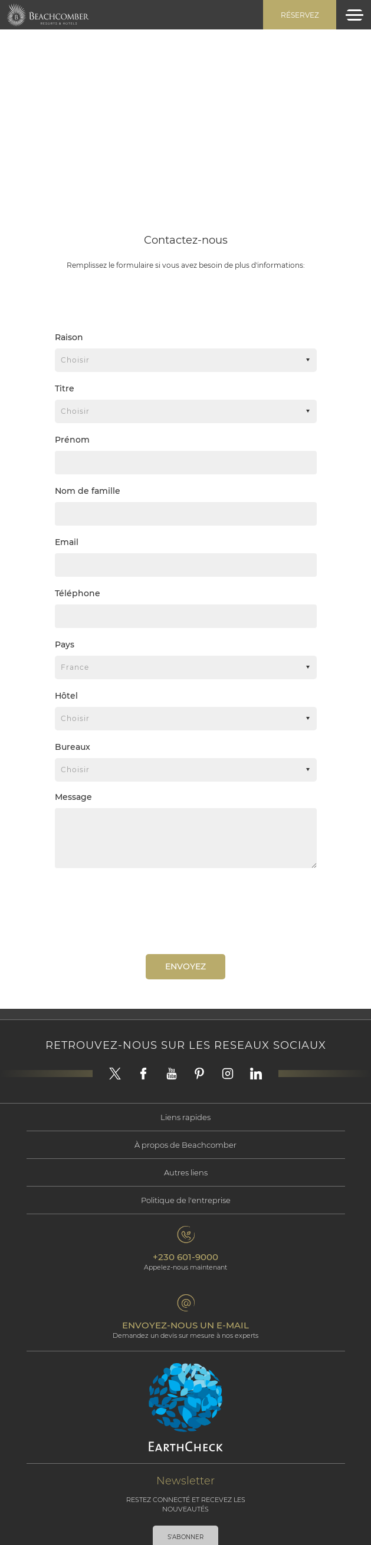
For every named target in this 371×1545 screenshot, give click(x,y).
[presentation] (145, 910)
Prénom (72, 439)
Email (66, 542)
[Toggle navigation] (354, 15)
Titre (64, 388)
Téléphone (77, 593)
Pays (64, 644)
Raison (69, 337)
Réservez (300, 15)
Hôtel (66, 695)
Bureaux (72, 747)
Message (73, 797)
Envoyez (185, 966)
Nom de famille (87, 491)
